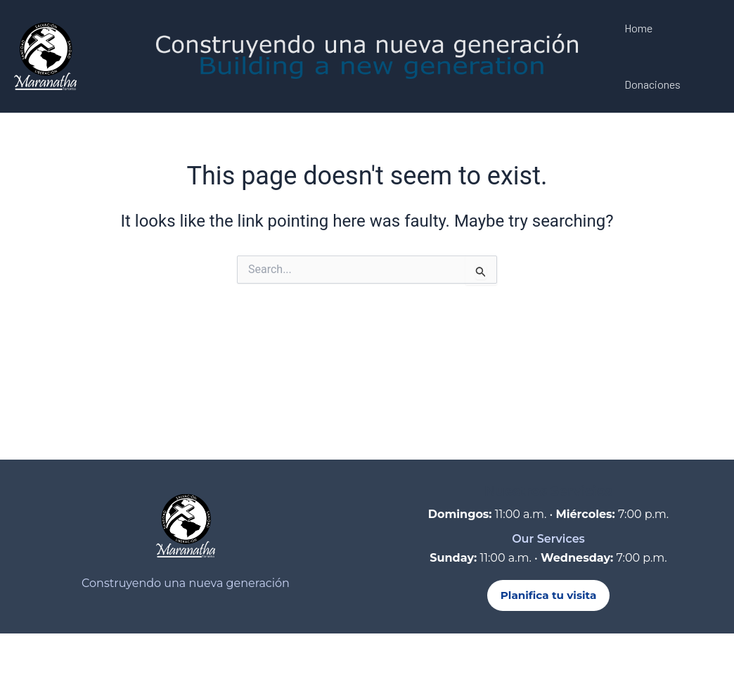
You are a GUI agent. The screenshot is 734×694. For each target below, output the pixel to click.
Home (638, 27)
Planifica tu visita (549, 595)
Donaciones (652, 84)
